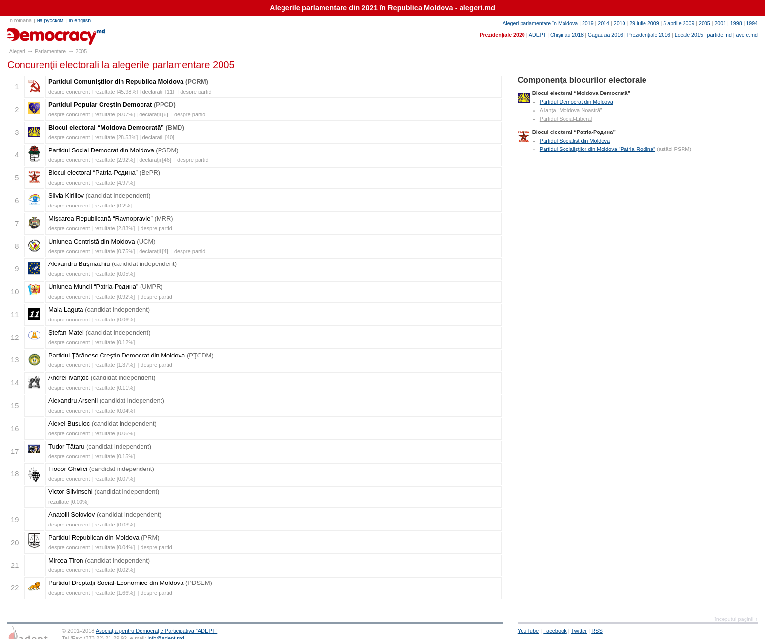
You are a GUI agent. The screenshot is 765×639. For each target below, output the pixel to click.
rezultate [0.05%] (114, 274)
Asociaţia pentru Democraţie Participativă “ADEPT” (156, 631)
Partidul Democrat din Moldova (576, 102)
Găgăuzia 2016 (605, 35)
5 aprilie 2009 (678, 23)
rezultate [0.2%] (113, 205)
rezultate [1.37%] (114, 365)
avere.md (747, 35)
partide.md (719, 35)
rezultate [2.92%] (114, 160)
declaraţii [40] (158, 137)
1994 (752, 23)
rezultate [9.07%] (114, 114)
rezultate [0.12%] (114, 342)
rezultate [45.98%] (116, 91)
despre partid (195, 91)
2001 (720, 23)
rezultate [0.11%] (114, 388)
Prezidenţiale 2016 (648, 35)
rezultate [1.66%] (114, 593)
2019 (588, 23)
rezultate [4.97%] (114, 183)
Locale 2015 (689, 35)
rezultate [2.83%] (114, 228)
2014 (603, 23)
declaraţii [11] (158, 91)
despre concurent (69, 91)
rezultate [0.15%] (114, 456)
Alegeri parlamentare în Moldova (540, 23)
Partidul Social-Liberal (566, 119)
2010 (619, 23)
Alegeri (17, 51)
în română (20, 20)
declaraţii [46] (155, 160)
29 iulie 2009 (644, 23)
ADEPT (537, 35)
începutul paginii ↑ (736, 619)
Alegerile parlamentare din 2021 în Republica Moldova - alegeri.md (382, 8)
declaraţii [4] (153, 251)
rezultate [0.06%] (114, 319)
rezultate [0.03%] (68, 502)
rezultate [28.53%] (116, 137)
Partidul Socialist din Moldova (575, 141)
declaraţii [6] (153, 114)
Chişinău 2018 (567, 35)
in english (80, 20)
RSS (597, 631)
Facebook (555, 631)
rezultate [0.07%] (114, 479)
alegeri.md (29, 33)
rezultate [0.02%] (114, 570)
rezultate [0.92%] (114, 297)
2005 (704, 23)
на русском (50, 20)
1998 (736, 23)
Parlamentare (50, 51)
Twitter (579, 631)
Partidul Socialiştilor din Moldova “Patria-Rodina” (597, 149)
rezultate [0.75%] (114, 251)
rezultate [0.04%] (114, 410)
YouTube (528, 631)
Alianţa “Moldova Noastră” (571, 110)
